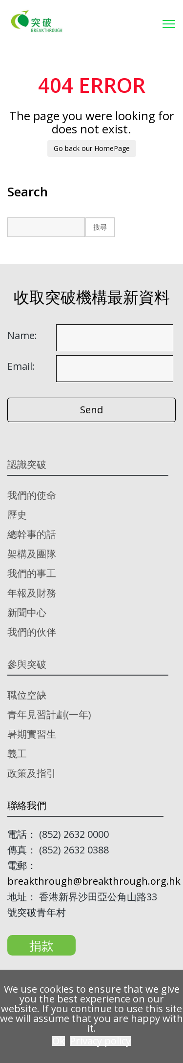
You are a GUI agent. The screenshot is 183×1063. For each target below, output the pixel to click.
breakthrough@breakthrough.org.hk (94, 881)
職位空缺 (26, 695)
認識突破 (26, 464)
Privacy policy (100, 1041)
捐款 (41, 945)
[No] (171, 1016)
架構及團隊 (31, 553)
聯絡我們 (26, 805)
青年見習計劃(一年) (49, 714)
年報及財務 (31, 592)
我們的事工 (31, 573)
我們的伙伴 (31, 631)
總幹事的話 (31, 534)
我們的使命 (31, 495)
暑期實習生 (31, 734)
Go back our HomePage (92, 148)
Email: (21, 366)
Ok (58, 1041)
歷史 (17, 514)
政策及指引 (31, 773)
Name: (22, 335)
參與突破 (26, 664)
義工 (17, 753)
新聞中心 (26, 612)
